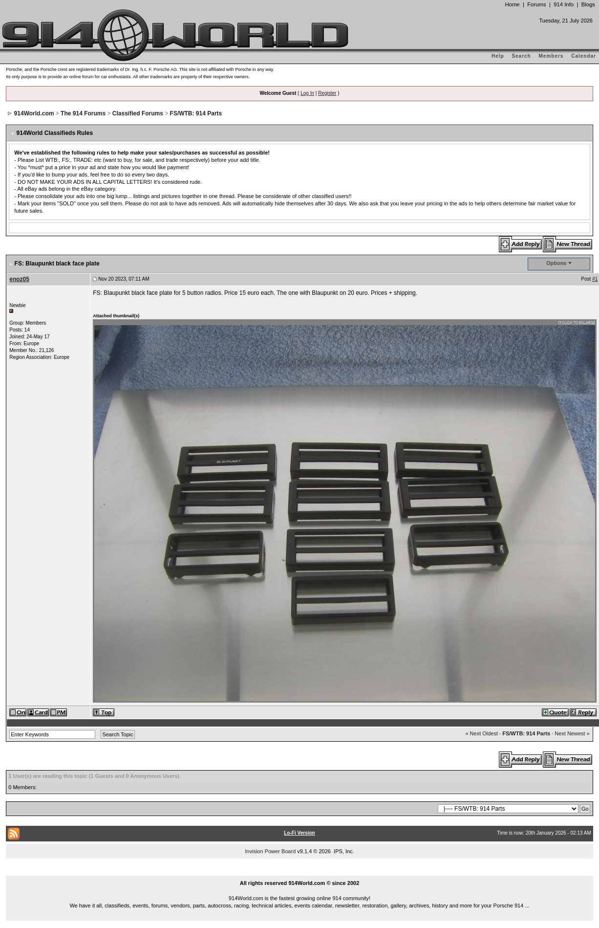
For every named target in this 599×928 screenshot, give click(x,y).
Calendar (583, 56)
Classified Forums (137, 113)
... (299, 871)
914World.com (34, 113)
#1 (595, 279)
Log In (307, 93)
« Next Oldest (481, 733)
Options (556, 263)
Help (498, 56)
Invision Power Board (270, 851)
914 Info (564, 4)
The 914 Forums (83, 113)
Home (512, 4)
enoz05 (19, 279)
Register (327, 93)
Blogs (588, 4)
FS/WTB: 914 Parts (196, 113)
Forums (536, 4)
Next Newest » (572, 733)
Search (521, 56)
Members (551, 56)
